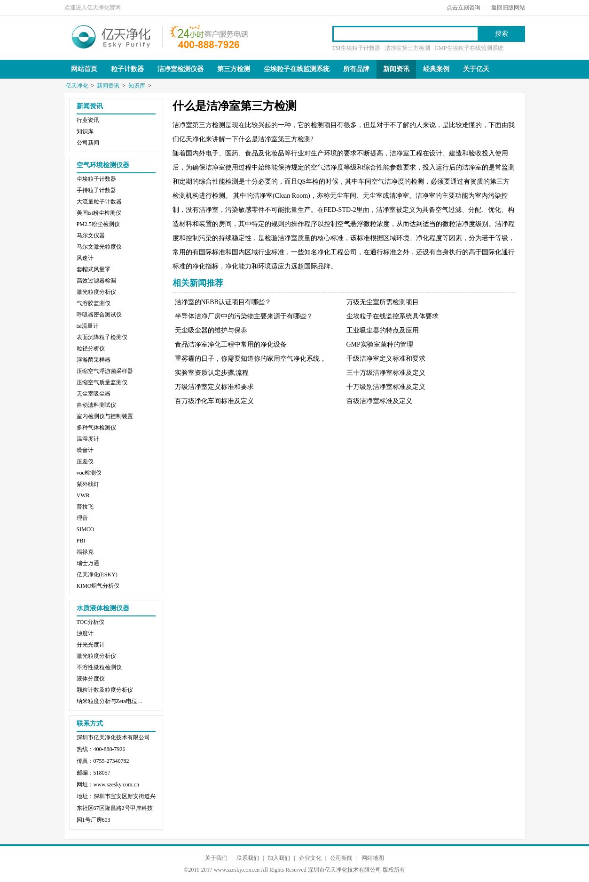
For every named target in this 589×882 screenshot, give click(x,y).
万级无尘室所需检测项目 (382, 302)
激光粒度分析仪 (96, 292)
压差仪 (85, 461)
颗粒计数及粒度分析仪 (105, 690)
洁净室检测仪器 (180, 69)
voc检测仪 (89, 472)
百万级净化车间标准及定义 (214, 401)
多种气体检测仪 (96, 427)
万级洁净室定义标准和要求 (214, 386)
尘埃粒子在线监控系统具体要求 (392, 316)
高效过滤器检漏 (96, 280)
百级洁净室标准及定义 (379, 401)
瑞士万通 (88, 563)
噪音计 (85, 450)
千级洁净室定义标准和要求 (385, 358)
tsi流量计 (88, 326)
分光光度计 (91, 644)
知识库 (136, 85)
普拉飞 (85, 506)
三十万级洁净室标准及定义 (385, 372)
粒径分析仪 (91, 348)
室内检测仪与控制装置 (105, 416)
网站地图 (372, 858)
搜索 (501, 33)
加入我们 (278, 858)
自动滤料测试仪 (96, 405)
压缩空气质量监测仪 (102, 382)
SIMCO (85, 529)
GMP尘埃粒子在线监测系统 (469, 48)
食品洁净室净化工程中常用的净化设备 (231, 344)
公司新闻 (88, 142)
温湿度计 (88, 439)
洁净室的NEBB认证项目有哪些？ (223, 302)
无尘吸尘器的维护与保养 (211, 330)
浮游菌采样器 (93, 359)
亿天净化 (111, 36)
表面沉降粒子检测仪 (102, 337)
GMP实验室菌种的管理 (379, 344)
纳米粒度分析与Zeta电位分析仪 (112, 701)
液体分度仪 (91, 678)
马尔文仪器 (91, 235)
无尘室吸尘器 (93, 393)
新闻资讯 (396, 69)
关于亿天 (476, 69)
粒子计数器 (127, 69)
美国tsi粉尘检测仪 (99, 213)
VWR (83, 495)
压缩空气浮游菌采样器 (105, 371)
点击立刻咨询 (463, 7)
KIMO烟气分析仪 (98, 586)
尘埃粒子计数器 (96, 179)
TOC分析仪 (91, 622)
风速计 (85, 258)
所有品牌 (356, 69)
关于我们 (216, 858)
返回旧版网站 (508, 7)
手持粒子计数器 (96, 190)
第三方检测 (233, 69)
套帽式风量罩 (93, 269)
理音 (82, 518)
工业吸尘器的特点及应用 (382, 330)
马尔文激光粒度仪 (99, 246)
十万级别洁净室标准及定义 (385, 386)
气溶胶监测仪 (93, 303)
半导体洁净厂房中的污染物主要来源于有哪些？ (244, 316)
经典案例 (436, 69)
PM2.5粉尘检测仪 (98, 224)
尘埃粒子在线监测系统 (297, 69)
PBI (81, 540)
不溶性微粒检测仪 (99, 667)
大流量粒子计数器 (99, 201)
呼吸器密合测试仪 (99, 314)
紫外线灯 (88, 484)
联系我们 (247, 858)
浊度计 (85, 633)
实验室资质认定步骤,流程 (212, 372)
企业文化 (310, 858)
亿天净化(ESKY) (97, 574)
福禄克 (85, 552)
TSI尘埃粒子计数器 (356, 48)
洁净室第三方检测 (407, 48)
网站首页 (84, 69)
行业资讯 (88, 120)
